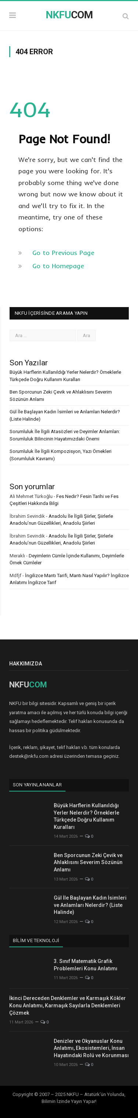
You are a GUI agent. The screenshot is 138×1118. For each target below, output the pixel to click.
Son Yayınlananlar (37, 784)
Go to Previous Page (63, 252)
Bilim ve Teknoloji (36, 940)
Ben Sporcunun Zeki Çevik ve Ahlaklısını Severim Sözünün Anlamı (88, 862)
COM (69, 15)
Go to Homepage (58, 266)
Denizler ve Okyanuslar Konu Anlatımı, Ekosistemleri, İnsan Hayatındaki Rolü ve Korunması (91, 1048)
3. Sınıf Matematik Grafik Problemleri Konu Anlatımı (85, 964)
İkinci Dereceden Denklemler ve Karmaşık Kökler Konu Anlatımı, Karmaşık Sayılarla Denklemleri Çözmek (67, 1005)
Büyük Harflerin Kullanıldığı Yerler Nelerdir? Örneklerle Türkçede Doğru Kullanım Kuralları (86, 816)
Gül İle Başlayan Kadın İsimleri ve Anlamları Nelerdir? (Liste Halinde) (90, 905)
